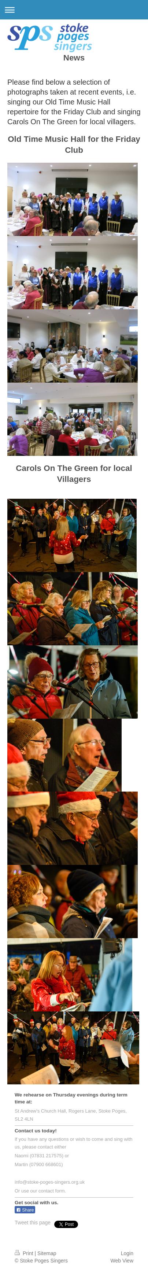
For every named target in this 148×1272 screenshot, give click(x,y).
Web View (121, 1261)
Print (25, 1253)
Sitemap (46, 1253)
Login (127, 1253)
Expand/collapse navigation (74, 10)
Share (25, 1210)
